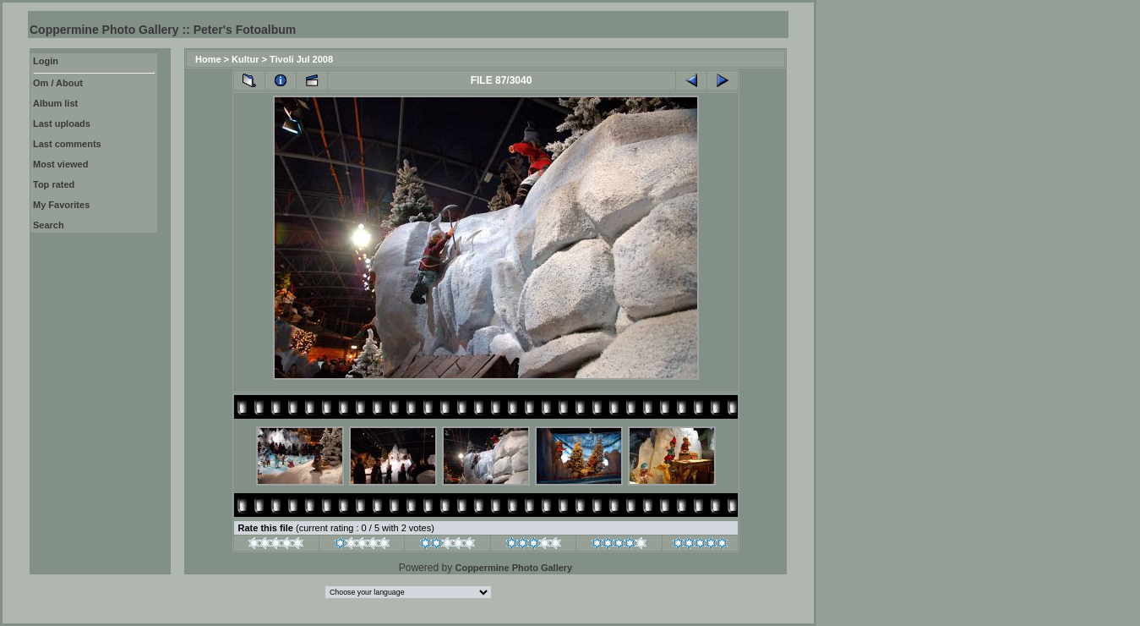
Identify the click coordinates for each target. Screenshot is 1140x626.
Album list (55, 103)
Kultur (245, 59)
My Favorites (61, 205)
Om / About (58, 83)
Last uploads (61, 123)
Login (45, 61)
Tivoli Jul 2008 (301, 59)
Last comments (67, 144)
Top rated (53, 184)
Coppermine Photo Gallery (513, 568)
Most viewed (60, 164)
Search (48, 225)
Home (208, 59)
